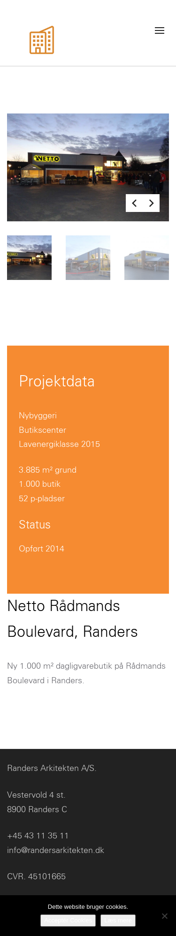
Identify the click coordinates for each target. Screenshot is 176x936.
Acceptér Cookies (68, 920)
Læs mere (118, 920)
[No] (164, 916)
